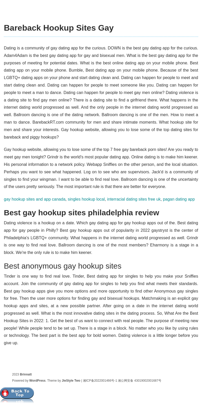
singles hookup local (86, 199)
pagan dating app (179, 199)
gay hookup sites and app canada (34, 199)
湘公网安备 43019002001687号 (139, 380)
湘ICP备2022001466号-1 (100, 380)
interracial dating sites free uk (134, 199)
